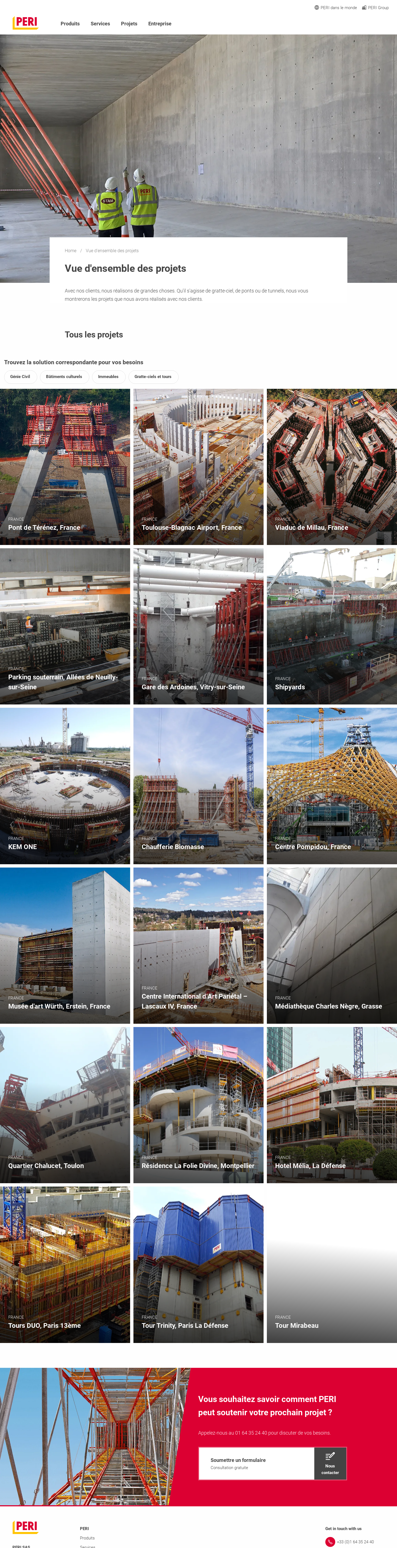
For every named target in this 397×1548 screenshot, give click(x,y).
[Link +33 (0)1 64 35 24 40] (355, 1542)
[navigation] (272, 1464)
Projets (129, 23)
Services (100, 23)
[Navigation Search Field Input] (356, 23)
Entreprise (159, 23)
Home (71, 250)
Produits (70, 23)
